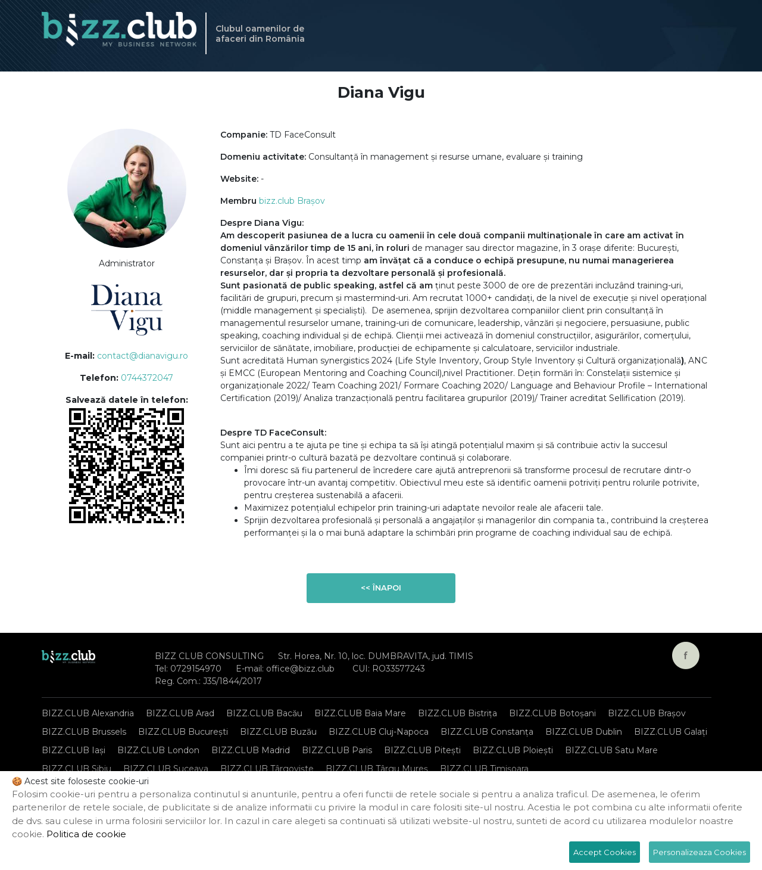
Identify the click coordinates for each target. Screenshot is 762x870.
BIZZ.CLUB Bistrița (457, 713)
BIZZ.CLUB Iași (73, 750)
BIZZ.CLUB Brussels (84, 731)
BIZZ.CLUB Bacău (264, 713)
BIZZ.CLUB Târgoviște (267, 768)
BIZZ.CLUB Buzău (278, 731)
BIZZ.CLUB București (183, 731)
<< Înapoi (381, 587)
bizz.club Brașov (292, 200)
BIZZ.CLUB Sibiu (76, 768)
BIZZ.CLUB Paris (337, 750)
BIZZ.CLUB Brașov (647, 713)
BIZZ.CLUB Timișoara (484, 768)
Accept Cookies (604, 852)
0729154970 (195, 668)
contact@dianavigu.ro (142, 355)
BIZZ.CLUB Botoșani (552, 713)
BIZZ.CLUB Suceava (165, 768)
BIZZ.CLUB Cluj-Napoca (379, 731)
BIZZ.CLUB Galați (670, 731)
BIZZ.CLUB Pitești (422, 750)
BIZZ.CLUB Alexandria (88, 713)
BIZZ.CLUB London (158, 750)
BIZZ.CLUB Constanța (487, 731)
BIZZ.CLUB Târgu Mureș (377, 768)
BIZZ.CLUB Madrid (250, 750)
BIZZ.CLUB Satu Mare (611, 750)
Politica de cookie (86, 834)
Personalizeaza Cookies (699, 852)
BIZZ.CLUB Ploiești (513, 750)
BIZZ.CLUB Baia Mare (360, 713)
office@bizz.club (300, 668)
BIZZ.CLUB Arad (180, 713)
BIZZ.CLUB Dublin (583, 731)
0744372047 (147, 377)
